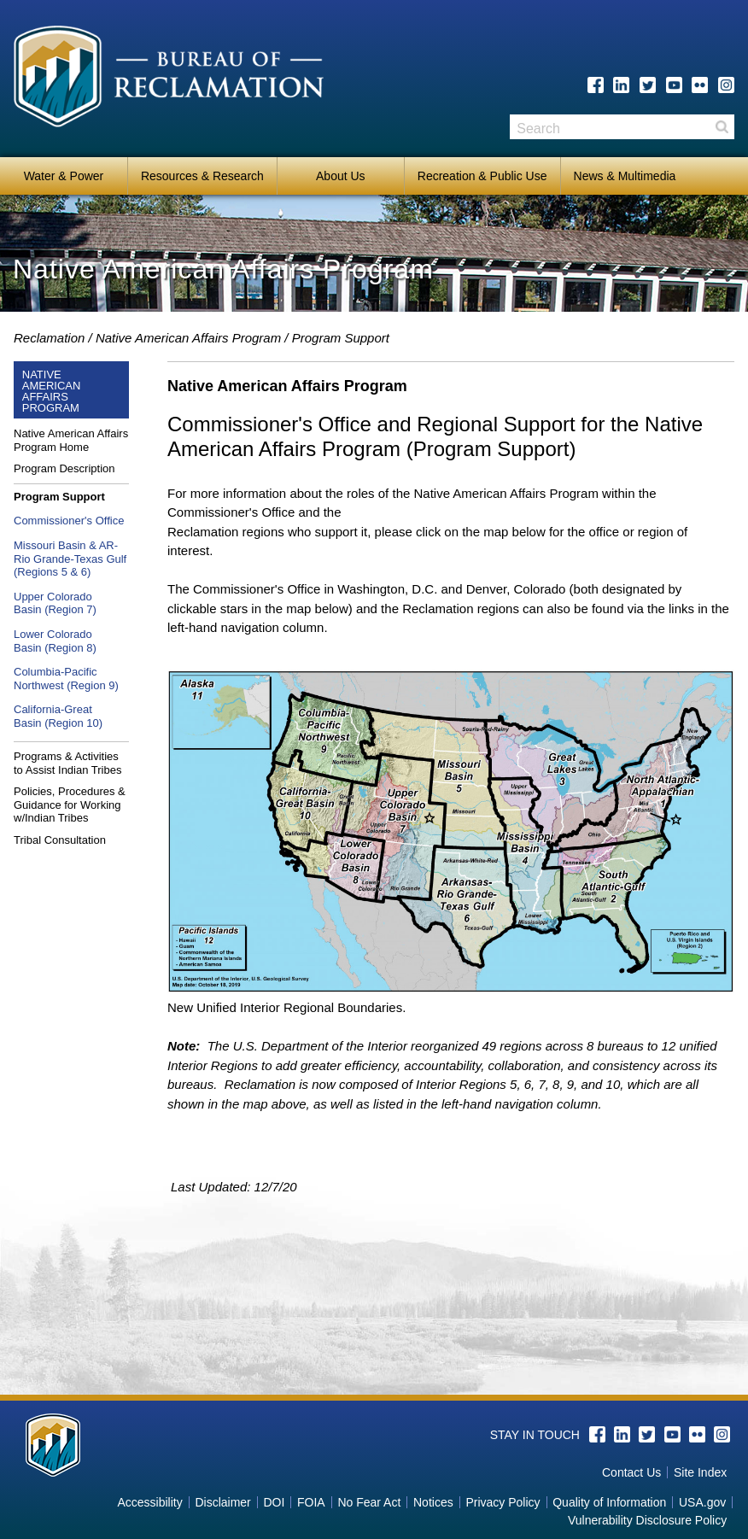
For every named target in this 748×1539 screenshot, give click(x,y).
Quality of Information (609, 1502)
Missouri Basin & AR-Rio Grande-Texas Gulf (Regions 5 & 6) (70, 558)
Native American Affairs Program (188, 338)
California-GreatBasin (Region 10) (58, 716)
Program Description (64, 468)
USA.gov (702, 1502)
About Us (340, 176)
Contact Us (631, 1472)
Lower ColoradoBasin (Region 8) (55, 641)
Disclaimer (222, 1502)
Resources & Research (202, 176)
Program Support (340, 338)
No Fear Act (368, 1502)
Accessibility (149, 1502)
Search (721, 126)
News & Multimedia (625, 176)
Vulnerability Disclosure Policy (647, 1520)
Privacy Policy (502, 1502)
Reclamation (49, 338)
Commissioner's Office (69, 520)
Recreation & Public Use (482, 176)
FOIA (311, 1502)
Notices (433, 1502)
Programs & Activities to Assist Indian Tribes (67, 763)
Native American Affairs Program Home (71, 440)
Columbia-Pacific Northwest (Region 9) (66, 678)
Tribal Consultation (60, 840)
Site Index (700, 1472)
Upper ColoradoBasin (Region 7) (55, 603)
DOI (273, 1502)
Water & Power (64, 176)
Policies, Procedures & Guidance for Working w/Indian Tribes (70, 804)
